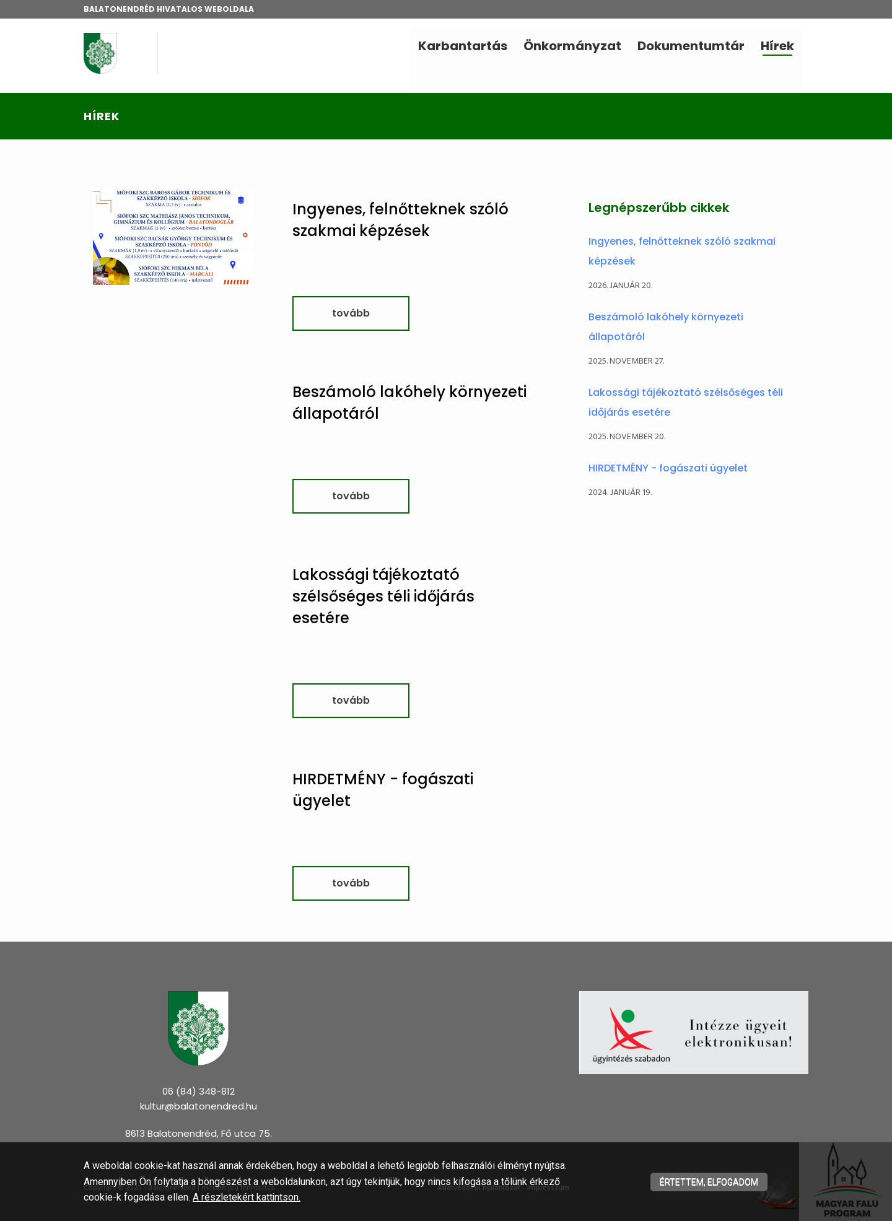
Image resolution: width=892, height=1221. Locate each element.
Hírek (777, 46)
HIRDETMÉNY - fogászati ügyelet (668, 468)
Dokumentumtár (691, 46)
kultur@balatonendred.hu (198, 1106)
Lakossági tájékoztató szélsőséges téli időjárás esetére (383, 596)
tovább (351, 313)
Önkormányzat (572, 46)
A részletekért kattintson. (247, 1197)
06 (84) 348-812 (198, 1091)
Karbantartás (462, 46)
